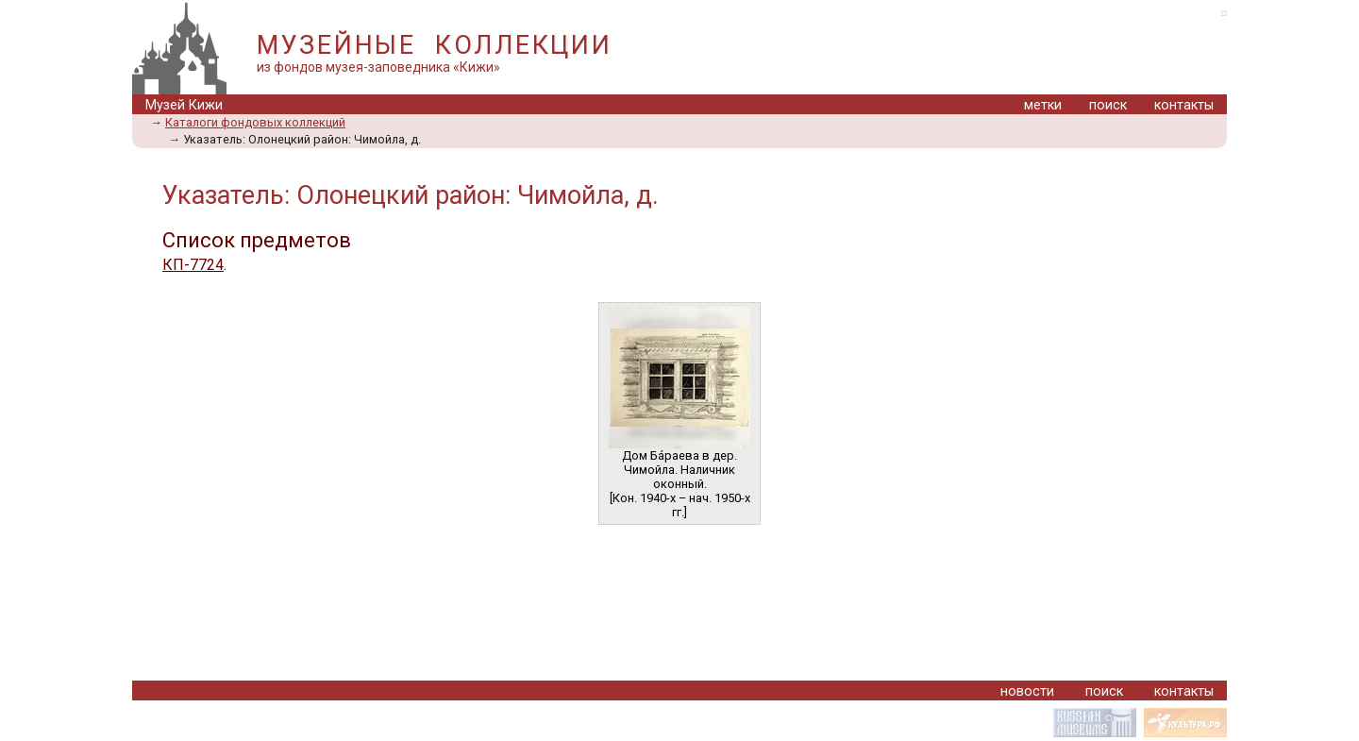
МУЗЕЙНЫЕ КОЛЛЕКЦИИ (434, 45)
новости (1027, 691)
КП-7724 (193, 265)
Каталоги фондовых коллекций (255, 122)
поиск (1108, 105)
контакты (1184, 105)
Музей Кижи (184, 105)
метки (1043, 105)
